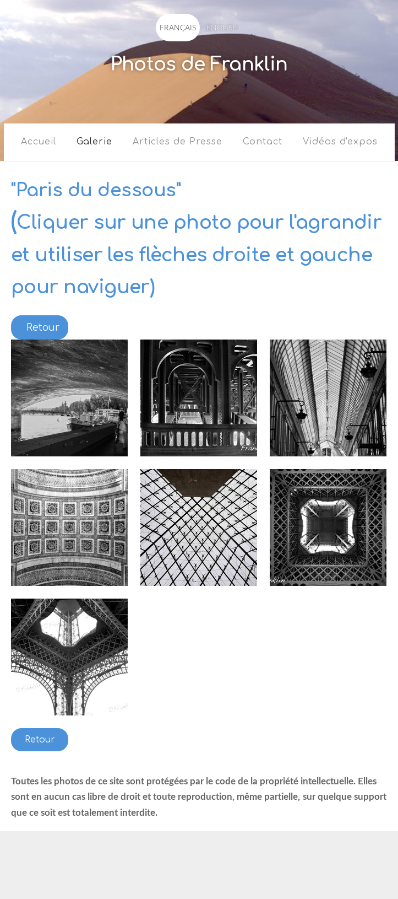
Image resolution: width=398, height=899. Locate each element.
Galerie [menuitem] (94, 142)
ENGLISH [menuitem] (222, 27)
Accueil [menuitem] (38, 142)
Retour (40, 740)
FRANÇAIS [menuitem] (178, 27)
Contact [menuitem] (262, 142)
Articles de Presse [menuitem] (177, 142)
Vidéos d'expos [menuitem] (340, 142)
